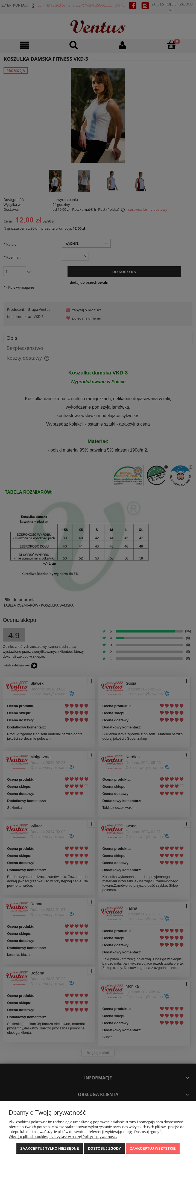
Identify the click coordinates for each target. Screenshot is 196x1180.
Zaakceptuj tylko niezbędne (50, 1148)
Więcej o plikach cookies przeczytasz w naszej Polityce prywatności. (63, 1136)
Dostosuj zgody (104, 1148)
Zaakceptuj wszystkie (153, 1148)
